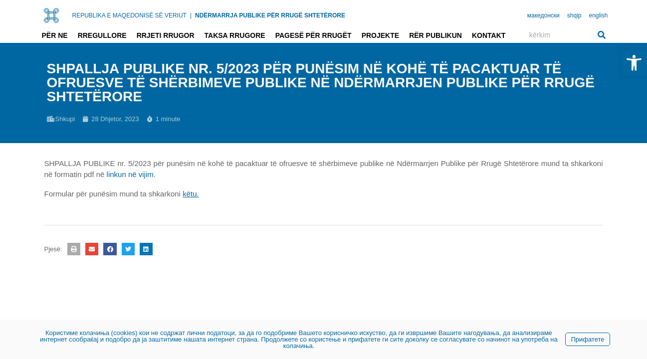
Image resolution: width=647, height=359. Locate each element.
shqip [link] (574, 15)
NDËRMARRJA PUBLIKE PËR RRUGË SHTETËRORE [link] (270, 15)
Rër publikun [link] (435, 35)
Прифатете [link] (587, 339)
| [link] (191, 15)
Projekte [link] (380, 35)
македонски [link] (543, 15)
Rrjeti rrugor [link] (166, 35)
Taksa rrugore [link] (235, 35)
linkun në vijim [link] (130, 174)
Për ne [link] (55, 35)
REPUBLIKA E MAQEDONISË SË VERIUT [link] (129, 15)
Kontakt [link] (488, 35)
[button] (73, 249)
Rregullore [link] (102, 35)
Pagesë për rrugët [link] (313, 35)
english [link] (598, 15)
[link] (634, 63)
